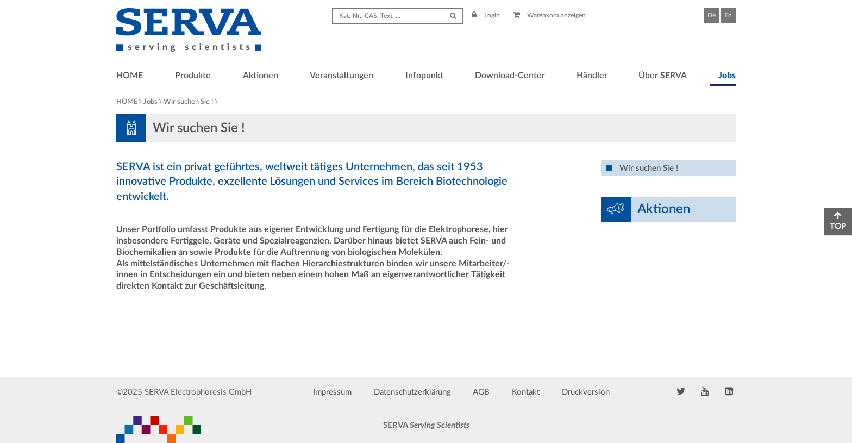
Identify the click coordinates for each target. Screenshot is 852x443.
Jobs (727, 75)
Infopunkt (424, 75)
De (711, 15)
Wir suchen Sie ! (189, 101)
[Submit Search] (452, 16)
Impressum (332, 392)
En (728, 15)
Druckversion (586, 392)
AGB (481, 392)
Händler (592, 75)
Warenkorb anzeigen (549, 15)
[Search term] (397, 16)
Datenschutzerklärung (412, 392)
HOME (129, 75)
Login (486, 15)
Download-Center (510, 75)
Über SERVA (662, 75)
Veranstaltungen (341, 75)
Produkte (193, 75)
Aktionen (260, 75)
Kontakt (526, 392)
